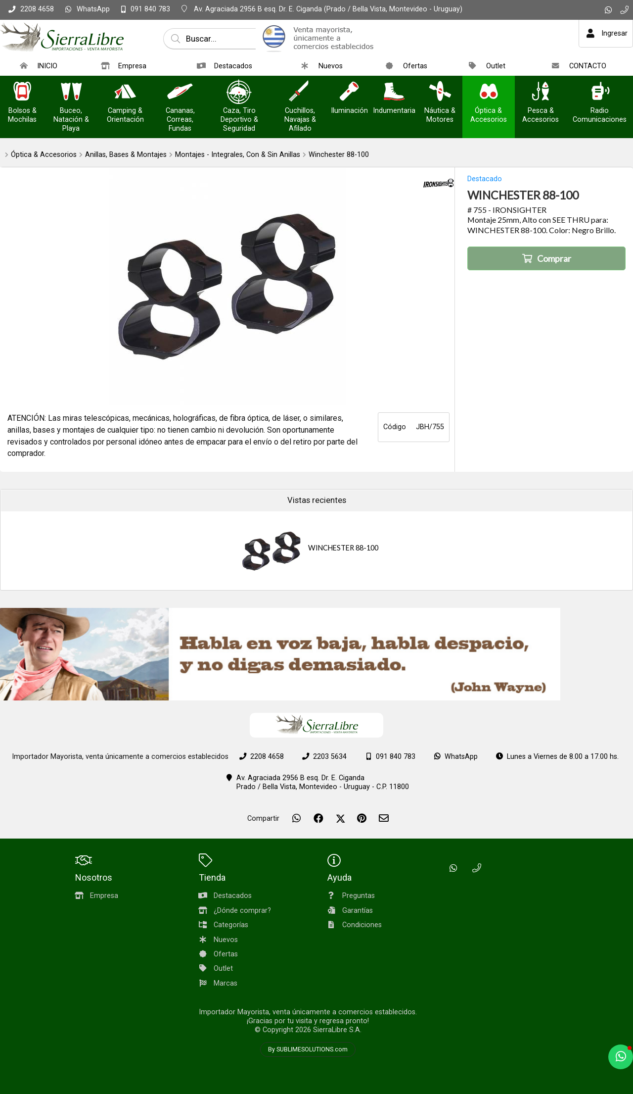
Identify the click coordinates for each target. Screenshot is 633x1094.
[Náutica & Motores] (440, 92)
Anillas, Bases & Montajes (126, 154)
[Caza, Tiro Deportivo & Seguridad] (239, 92)
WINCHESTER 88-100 (343, 548)
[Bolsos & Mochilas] (22, 92)
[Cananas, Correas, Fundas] (180, 92)
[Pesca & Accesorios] (540, 92)
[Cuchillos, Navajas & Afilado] (300, 92)
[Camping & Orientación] (125, 92)
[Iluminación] (349, 92)
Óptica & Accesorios (44, 154)
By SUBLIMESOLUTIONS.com (308, 1049)
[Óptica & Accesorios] (488, 92)
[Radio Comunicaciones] (600, 92)
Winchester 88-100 (339, 154)
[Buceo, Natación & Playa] (71, 92)
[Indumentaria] (394, 92)
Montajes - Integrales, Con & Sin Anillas (237, 154)
